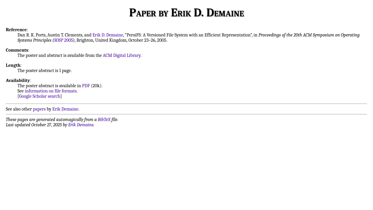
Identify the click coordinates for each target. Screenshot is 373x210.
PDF (86, 85)
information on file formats (51, 91)
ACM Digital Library (121, 55)
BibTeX (104, 119)
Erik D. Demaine (107, 35)
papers (39, 109)
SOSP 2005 (63, 40)
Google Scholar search (39, 96)
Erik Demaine (65, 109)
